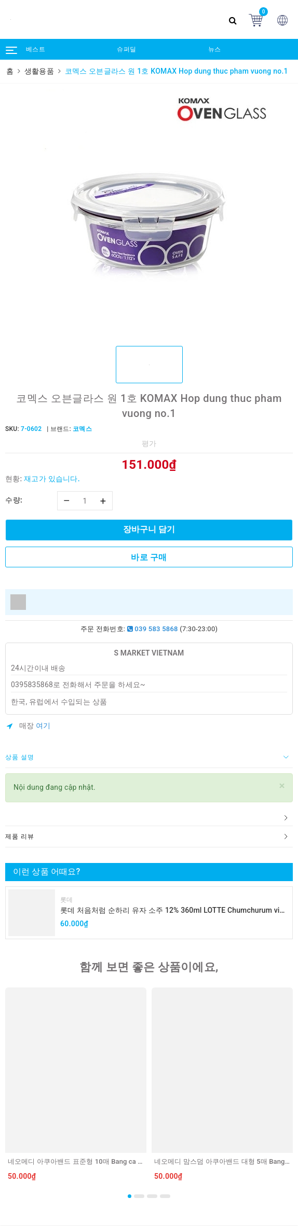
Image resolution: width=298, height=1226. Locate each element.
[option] (149, 213)
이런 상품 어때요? (46, 871)
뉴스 (214, 49)
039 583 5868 (152, 629)
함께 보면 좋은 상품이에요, (148, 966)
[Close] (282, 786)
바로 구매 (149, 557)
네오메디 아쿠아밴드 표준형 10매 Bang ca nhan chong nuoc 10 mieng (114, 1161)
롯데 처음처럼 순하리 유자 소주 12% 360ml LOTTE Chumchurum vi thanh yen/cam (170, 911)
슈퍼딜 (126, 49)
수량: (13, 500)
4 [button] (165, 1196)
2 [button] (139, 1196)
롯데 (66, 899)
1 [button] (129, 1196)
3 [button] (152, 1196)
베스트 (35, 49)
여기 (43, 725)
